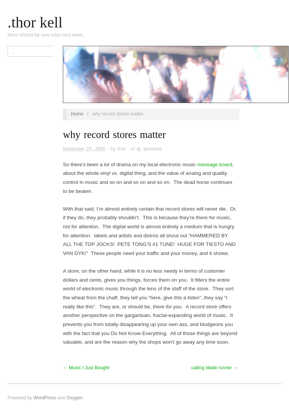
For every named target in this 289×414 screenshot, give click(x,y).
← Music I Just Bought (86, 367)
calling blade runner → (214, 367)
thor (122, 149)
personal (152, 149)
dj (138, 149)
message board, (215, 164)
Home (77, 114)
